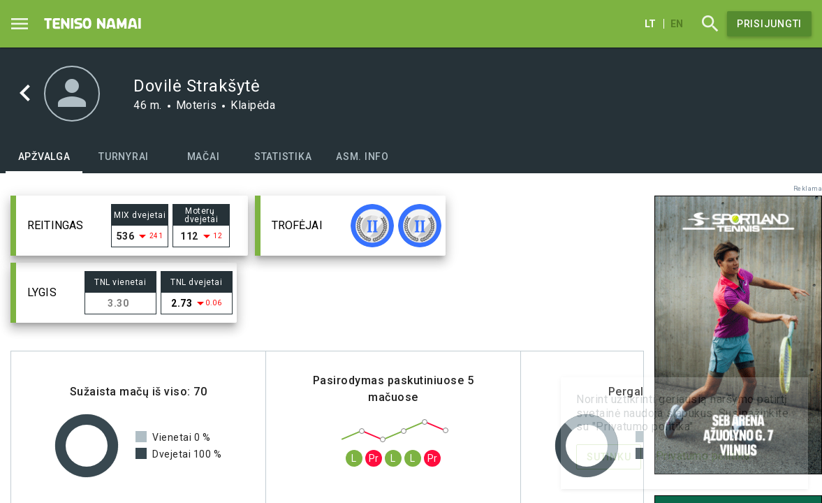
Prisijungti (769, 23)
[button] (129, 226)
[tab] (44, 156)
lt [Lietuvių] (650, 24)
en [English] (676, 24)
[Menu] (19, 24)
